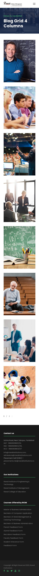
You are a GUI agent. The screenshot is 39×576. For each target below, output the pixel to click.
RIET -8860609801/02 (12, 443)
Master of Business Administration (17, 509)
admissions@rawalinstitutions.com (18, 455)
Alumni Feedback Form (13, 531)
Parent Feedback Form (13, 527)
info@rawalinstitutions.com (15, 452)
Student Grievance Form (14, 542)
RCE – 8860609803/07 (13, 449)
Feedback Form (10, 545)
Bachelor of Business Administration (18, 523)
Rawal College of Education (15, 492)
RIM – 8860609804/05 (13, 446)
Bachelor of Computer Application (18, 513)
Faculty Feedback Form (13, 538)
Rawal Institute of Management (16, 488)
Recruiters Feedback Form (14, 534)
